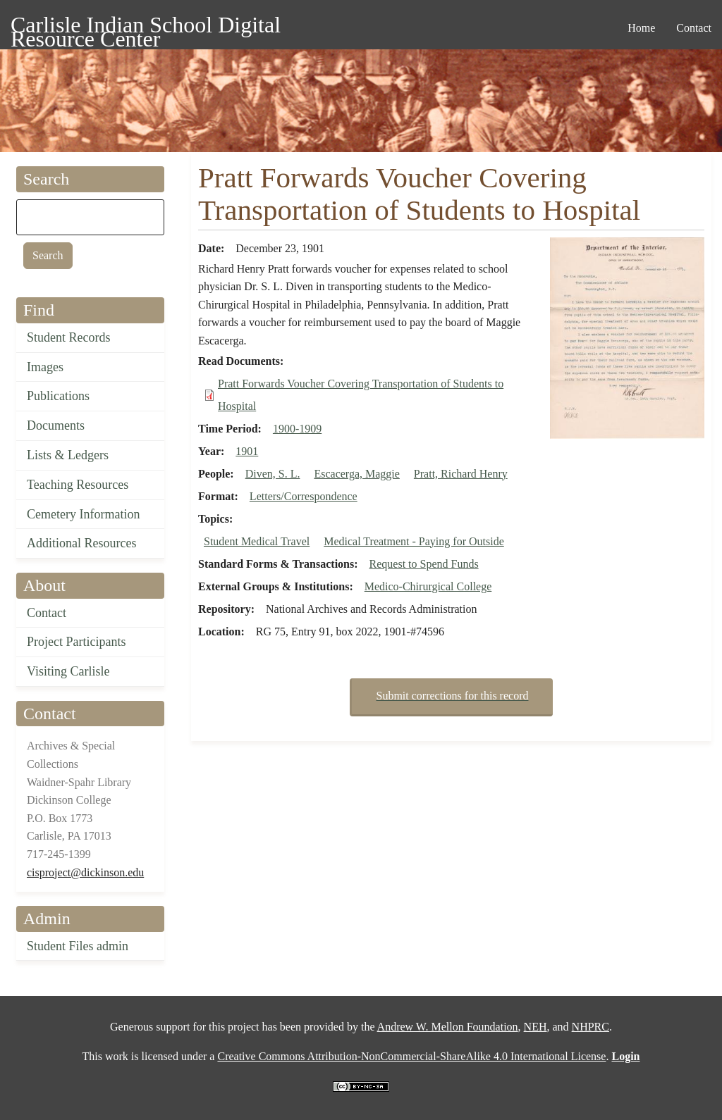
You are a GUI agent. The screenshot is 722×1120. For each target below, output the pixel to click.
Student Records (69, 337)
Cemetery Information (83, 514)
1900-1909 (297, 429)
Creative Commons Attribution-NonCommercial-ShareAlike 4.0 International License (411, 1056)
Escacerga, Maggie (356, 474)
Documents (56, 425)
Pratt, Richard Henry (461, 474)
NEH (535, 1027)
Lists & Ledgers (68, 455)
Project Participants (76, 642)
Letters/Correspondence (303, 496)
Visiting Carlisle (68, 671)
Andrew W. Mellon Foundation (447, 1027)
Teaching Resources (77, 485)
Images (45, 367)
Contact (46, 613)
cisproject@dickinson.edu (85, 872)
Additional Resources (81, 543)
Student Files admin (77, 946)
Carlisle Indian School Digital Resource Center (146, 27)
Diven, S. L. (272, 474)
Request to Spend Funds (424, 564)
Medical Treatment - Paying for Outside (414, 541)
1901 (246, 451)
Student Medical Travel (257, 541)
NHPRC (590, 1027)
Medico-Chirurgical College (428, 586)
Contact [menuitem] (693, 28)
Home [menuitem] (641, 28)
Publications (58, 396)
